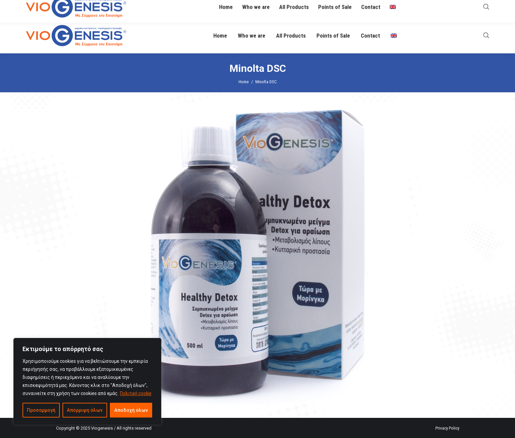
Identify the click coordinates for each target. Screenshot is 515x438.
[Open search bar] (486, 35)
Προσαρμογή (41, 410)
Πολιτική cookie (136, 393)
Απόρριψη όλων (84, 410)
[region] (87, 381)
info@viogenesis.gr (200, 9)
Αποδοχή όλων (131, 410)
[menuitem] (393, 36)
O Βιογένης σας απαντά (354, 9)
